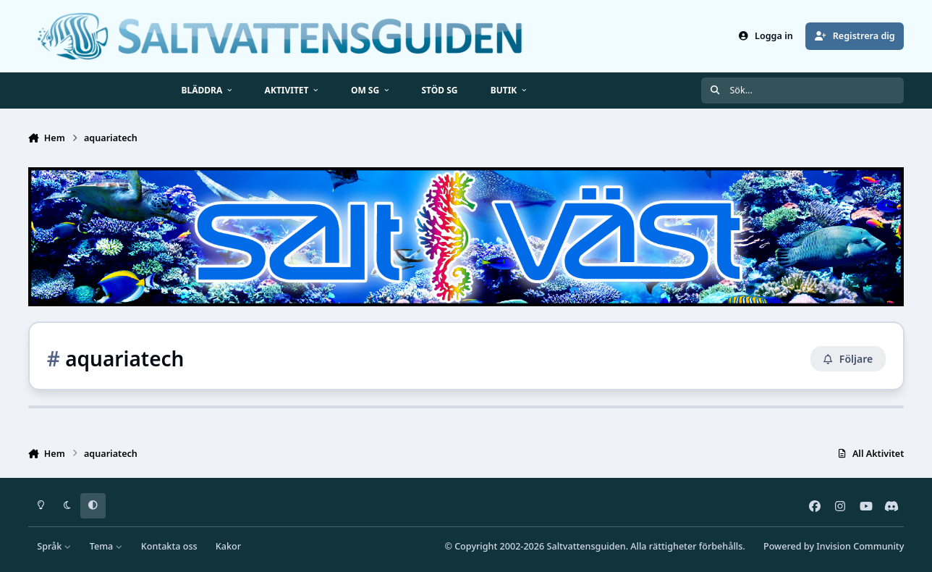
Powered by (833, 546)
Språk (54, 546)
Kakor (228, 546)
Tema (106, 546)
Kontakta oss (169, 546)
